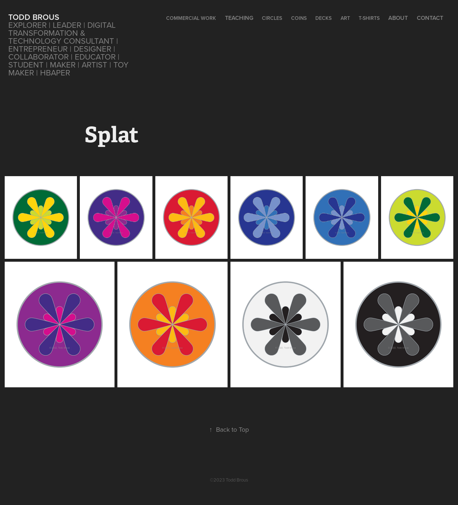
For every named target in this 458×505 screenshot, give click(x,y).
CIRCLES (272, 18)
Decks (323, 18)
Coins (299, 18)
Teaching (239, 18)
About (398, 18)
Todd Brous (33, 17)
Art (345, 18)
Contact (430, 18)
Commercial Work (191, 18)
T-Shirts (369, 18)
